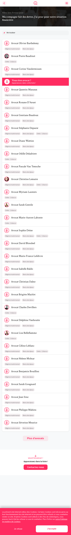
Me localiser (11, 33)
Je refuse (18, 529)
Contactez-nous (35, 467)
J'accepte (51, 529)
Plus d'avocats (35, 438)
